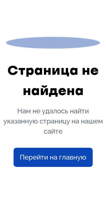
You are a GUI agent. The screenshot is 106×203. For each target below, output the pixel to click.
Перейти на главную (53, 157)
